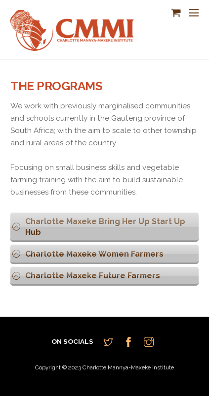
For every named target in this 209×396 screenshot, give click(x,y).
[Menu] (194, 13)
